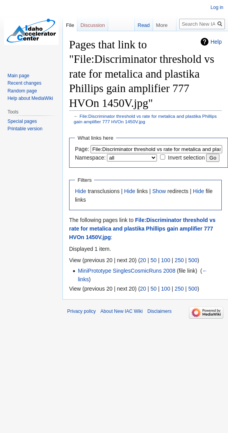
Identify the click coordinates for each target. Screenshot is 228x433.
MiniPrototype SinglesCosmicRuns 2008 (126, 271)
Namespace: (90, 157)
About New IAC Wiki (121, 311)
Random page (22, 91)
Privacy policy (81, 311)
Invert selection (186, 157)
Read (142, 25)
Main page (18, 75)
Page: (82, 149)
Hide (80, 191)
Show (159, 191)
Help (216, 42)
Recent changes (24, 83)
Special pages (22, 121)
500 (192, 260)
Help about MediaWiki (30, 98)
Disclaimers (159, 311)
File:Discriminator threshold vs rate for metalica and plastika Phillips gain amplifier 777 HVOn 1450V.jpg (142, 229)
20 (143, 260)
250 (179, 260)
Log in (216, 7)
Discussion (92, 25)
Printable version (24, 128)
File (70, 25)
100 (165, 260)
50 (154, 260)
